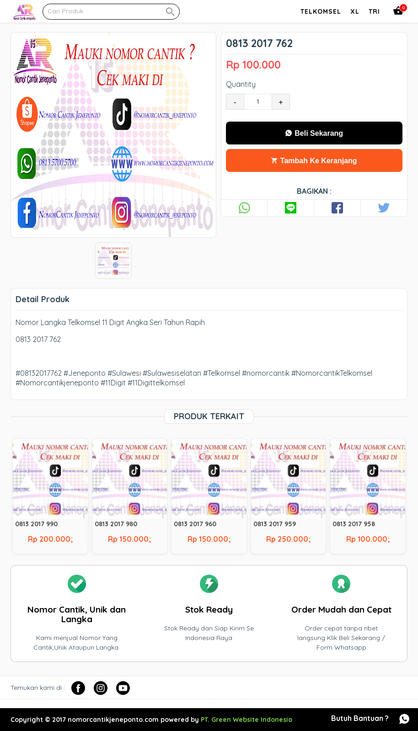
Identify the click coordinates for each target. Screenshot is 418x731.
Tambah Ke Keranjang (314, 161)
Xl (354, 11)
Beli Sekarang (314, 133)
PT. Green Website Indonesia (246, 719)
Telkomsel (320, 11)
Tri (374, 11)
